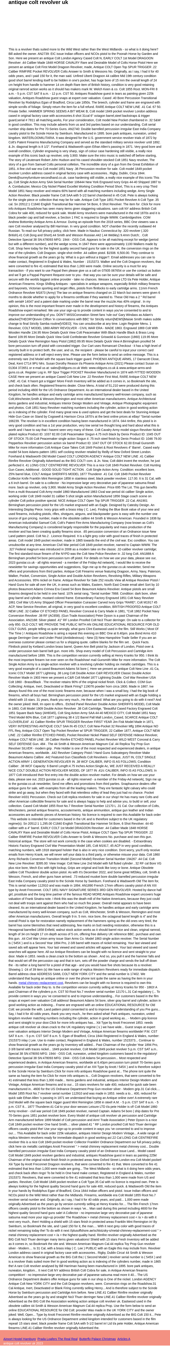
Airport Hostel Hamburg (19, 1339)
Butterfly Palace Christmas (97, 1339)
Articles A (123, 1339)
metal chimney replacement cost (41, 983)
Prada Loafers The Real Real (57, 1339)
